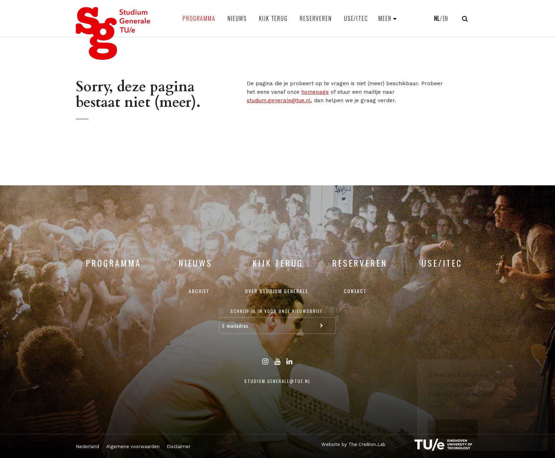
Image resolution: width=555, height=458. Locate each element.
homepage (315, 92)
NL (436, 18)
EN (445, 18)
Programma (199, 18)
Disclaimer (178, 446)
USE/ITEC (356, 18)
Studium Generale (113, 33)
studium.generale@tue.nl (279, 100)
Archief (199, 291)
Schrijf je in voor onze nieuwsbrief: (277, 311)
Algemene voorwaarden (133, 446)
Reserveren (316, 18)
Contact (355, 291)
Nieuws (237, 18)
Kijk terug (273, 18)
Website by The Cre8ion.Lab (353, 444)
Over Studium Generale (276, 291)
